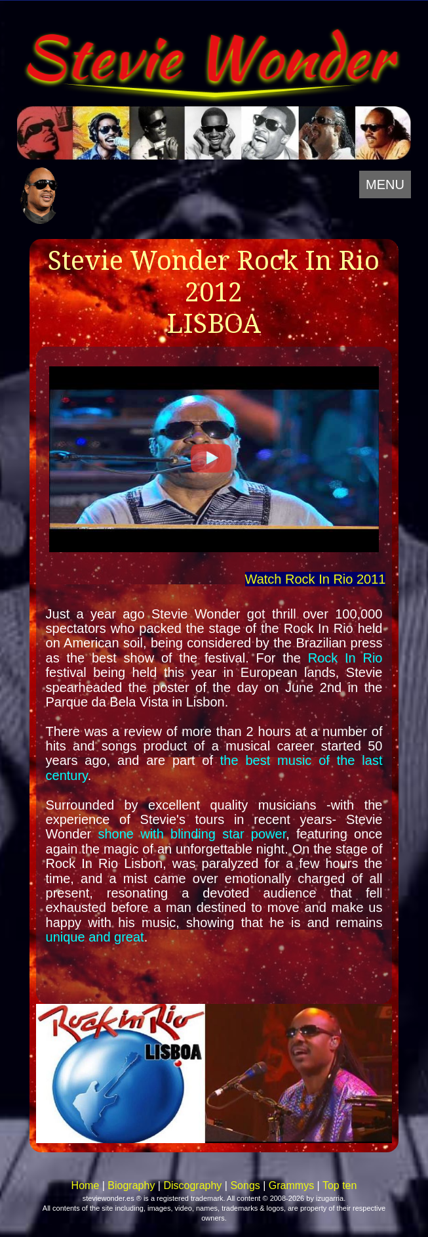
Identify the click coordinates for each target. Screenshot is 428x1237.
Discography (192, 1185)
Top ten (339, 1185)
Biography (131, 1185)
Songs (245, 1185)
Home (85, 1185)
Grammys (291, 1185)
